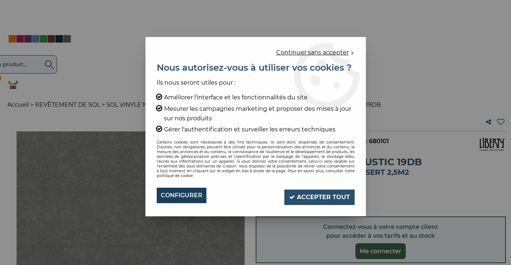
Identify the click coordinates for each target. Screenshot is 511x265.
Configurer (181, 195)
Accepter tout (318, 195)
